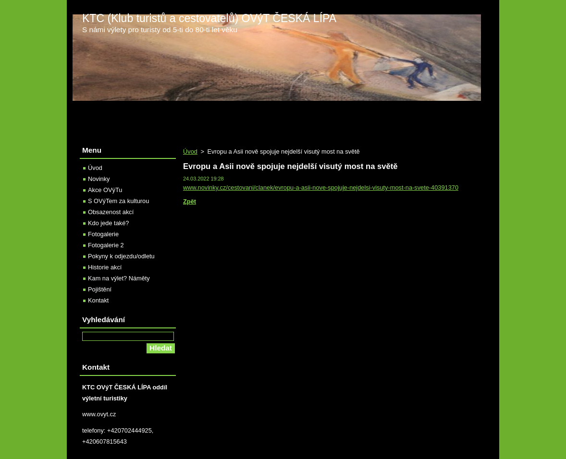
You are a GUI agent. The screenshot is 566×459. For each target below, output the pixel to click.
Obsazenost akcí (111, 212)
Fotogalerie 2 (106, 245)
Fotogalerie (103, 234)
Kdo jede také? (108, 223)
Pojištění (99, 289)
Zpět (189, 201)
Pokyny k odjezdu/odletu (121, 256)
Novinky (99, 178)
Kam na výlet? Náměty (119, 278)
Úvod (190, 151)
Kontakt (98, 300)
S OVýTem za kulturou (118, 201)
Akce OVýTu (105, 189)
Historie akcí (105, 267)
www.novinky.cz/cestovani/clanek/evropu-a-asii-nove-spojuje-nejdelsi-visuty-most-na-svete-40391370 (320, 187)
